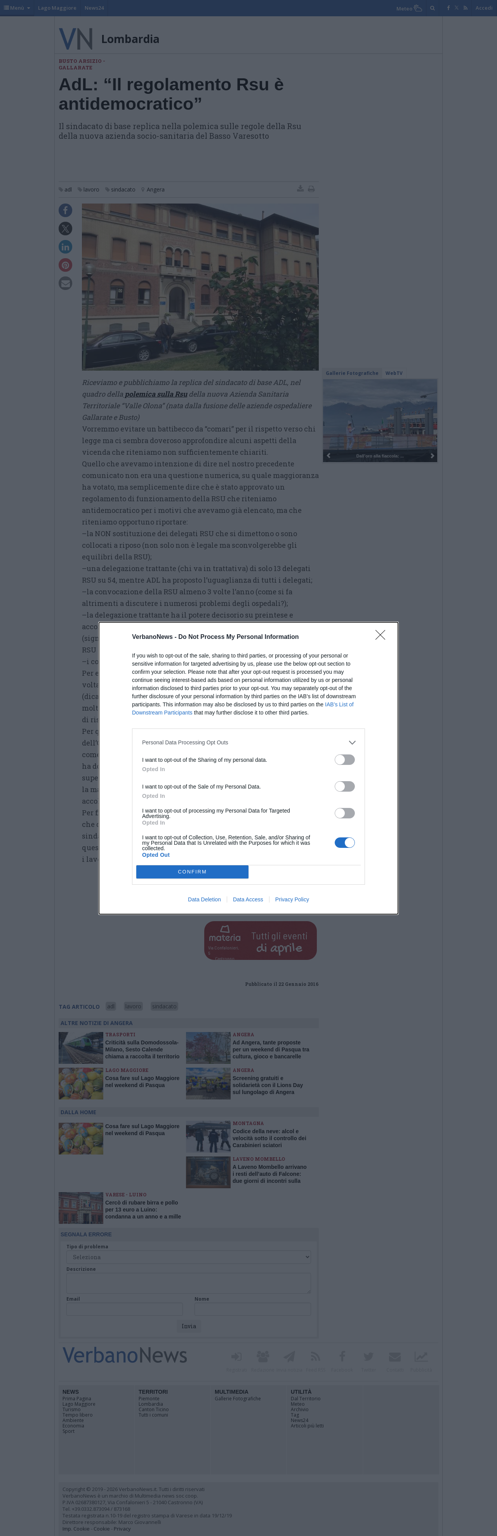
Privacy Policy (292, 899)
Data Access (248, 899)
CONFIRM (192, 871)
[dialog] (248, 768)
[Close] (382, 637)
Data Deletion (204, 899)
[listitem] (248, 743)
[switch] (345, 759)
